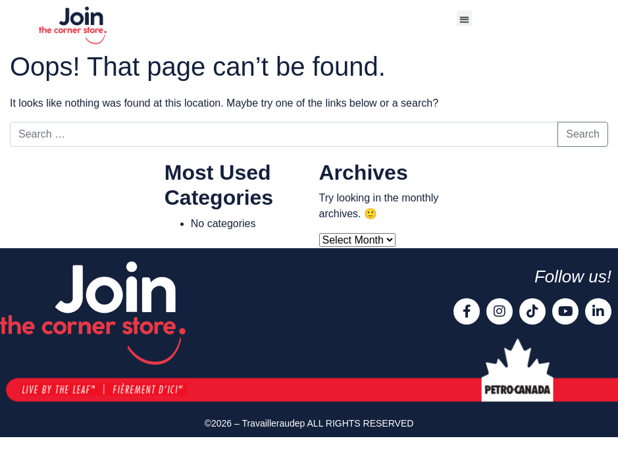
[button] (464, 18)
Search (583, 134)
